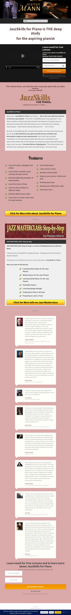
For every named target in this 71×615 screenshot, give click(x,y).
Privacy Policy (35, 606)
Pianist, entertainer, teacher (31, 555)
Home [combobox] (25, 21)
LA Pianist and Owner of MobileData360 (33, 382)
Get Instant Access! (35, 591)
